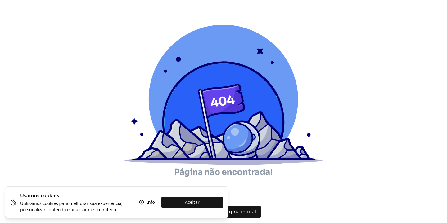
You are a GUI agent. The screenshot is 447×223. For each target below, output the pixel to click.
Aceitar (192, 202)
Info (147, 202)
